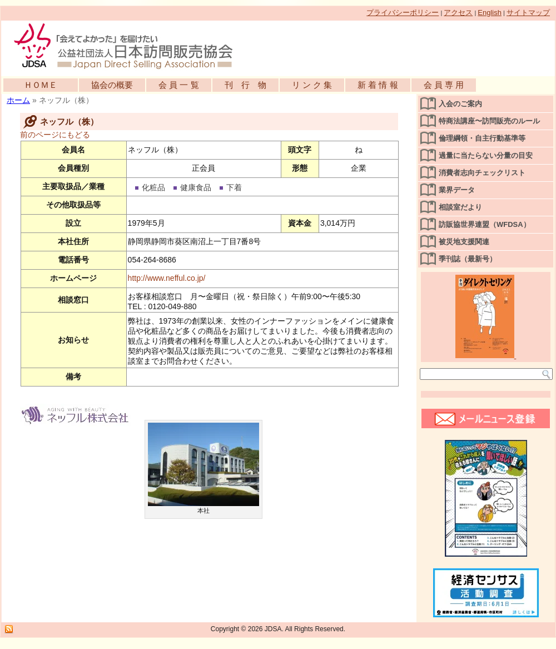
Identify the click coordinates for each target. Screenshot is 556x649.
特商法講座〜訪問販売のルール (489, 121)
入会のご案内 (460, 104)
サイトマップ (528, 12)
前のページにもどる (55, 134)
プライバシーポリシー (402, 12)
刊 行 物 (245, 85)
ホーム (18, 100)
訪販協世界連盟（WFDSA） (484, 224)
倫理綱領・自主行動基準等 (482, 138)
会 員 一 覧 (178, 85)
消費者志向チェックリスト (482, 173)
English (490, 12)
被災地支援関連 (464, 241)
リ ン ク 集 (312, 85)
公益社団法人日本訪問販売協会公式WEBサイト (129, 45)
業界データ (457, 190)
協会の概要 (112, 85)
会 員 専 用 (444, 85)
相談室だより (460, 207)
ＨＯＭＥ (41, 85)
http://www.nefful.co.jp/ (167, 278)
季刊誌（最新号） (468, 259)
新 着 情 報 (378, 85)
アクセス (458, 12)
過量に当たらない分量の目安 (486, 155)
